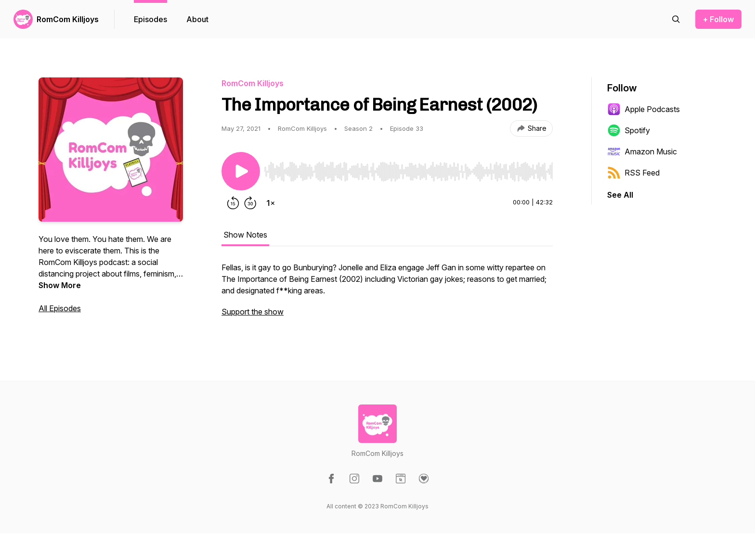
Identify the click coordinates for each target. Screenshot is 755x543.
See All (620, 195)
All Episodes (60, 308)
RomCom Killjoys (68, 19)
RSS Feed (633, 172)
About (197, 19)
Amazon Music (642, 151)
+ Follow (718, 19)
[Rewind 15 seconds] (233, 203)
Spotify (628, 130)
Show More (60, 285)
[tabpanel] (387, 294)
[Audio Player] (408, 169)
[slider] (408, 172)
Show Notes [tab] (245, 235)
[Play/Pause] (240, 171)
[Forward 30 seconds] (250, 203)
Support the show (252, 311)
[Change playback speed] (270, 203)
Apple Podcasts (643, 109)
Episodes (150, 19)
